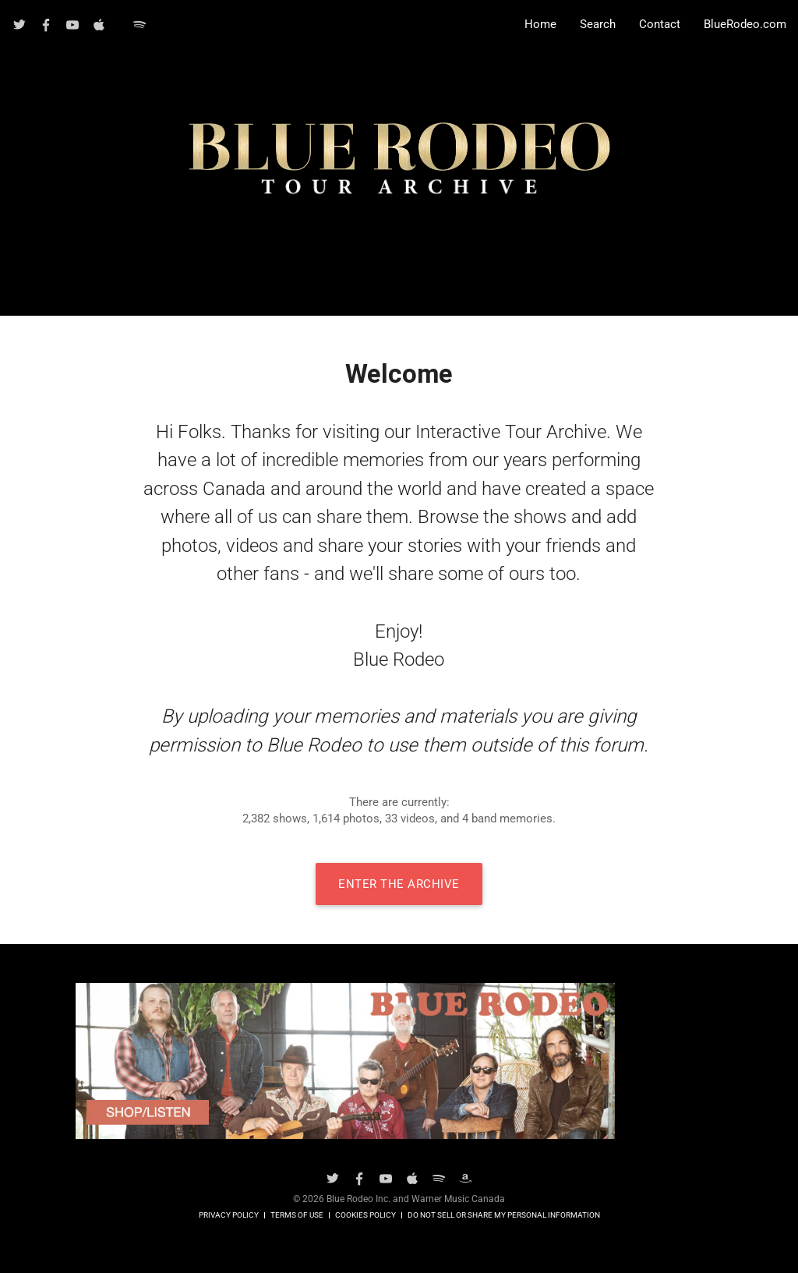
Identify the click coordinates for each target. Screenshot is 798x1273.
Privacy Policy (229, 1215)
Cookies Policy (365, 1215)
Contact (659, 24)
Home (540, 24)
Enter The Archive (399, 884)
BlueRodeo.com (745, 24)
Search (598, 24)
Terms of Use (296, 1215)
